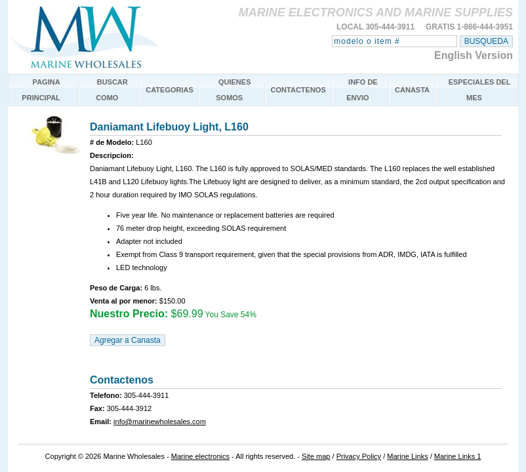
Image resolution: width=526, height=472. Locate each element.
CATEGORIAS (169, 90)
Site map (316, 456)
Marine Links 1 (457, 456)
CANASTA (412, 90)
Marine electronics (200, 456)
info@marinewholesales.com (159, 421)
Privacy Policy (358, 456)
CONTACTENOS (298, 90)
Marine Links (407, 456)
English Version (473, 55)
